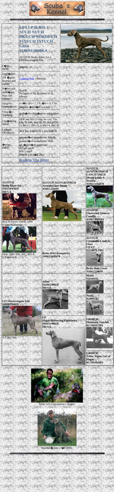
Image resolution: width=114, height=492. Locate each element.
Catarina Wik (26, 78)
